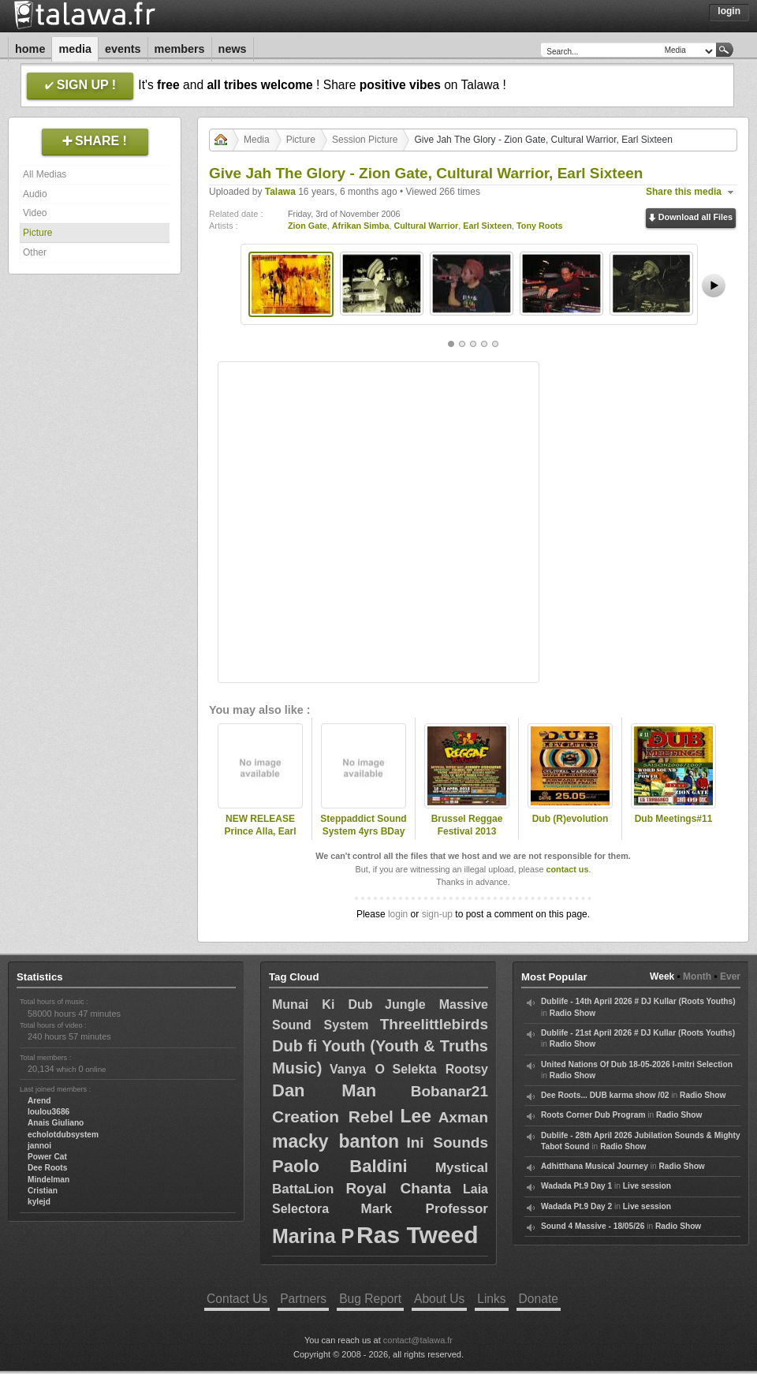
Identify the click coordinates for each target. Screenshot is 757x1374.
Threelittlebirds (434, 1024)
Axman (463, 1117)
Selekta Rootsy (439, 1069)
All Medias (44, 174)
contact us (567, 869)
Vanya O (357, 1069)
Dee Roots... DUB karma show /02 (605, 1095)
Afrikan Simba (361, 225)
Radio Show (572, 1013)
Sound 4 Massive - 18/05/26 (592, 1226)
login (398, 914)
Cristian (43, 1190)
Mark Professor (424, 1208)
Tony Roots (539, 225)
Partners (303, 1298)
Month (697, 976)
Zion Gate (307, 225)
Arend (39, 1100)
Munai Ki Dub (322, 1004)
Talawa (280, 191)
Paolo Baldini (340, 1166)
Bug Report (370, 1298)
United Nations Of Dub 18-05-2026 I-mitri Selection (637, 1064)
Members (180, 49)
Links (491, 1298)
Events (123, 49)
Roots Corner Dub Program (593, 1115)
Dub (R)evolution (570, 818)
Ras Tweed (417, 1235)
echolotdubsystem (63, 1134)
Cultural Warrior (425, 225)
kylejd (39, 1201)
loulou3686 (48, 1111)
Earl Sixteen (487, 225)
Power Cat (47, 1156)
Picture (37, 232)
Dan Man (324, 1090)
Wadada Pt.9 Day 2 (576, 1206)
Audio (35, 194)
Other (35, 252)
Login (729, 11)
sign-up (437, 914)
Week (662, 976)
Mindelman (48, 1179)
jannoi (39, 1145)
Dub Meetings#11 (674, 818)
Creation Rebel (332, 1116)
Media (74, 49)
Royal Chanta (398, 1188)
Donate (538, 1298)
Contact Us (237, 1298)
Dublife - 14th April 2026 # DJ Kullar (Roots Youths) (638, 1001)
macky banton (335, 1141)
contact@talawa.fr (418, 1340)
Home (30, 49)
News (232, 49)
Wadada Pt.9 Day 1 (576, 1186)
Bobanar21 (449, 1091)
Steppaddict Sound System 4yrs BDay (363, 825)
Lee (415, 1116)
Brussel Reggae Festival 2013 (467, 825)
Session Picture (364, 139)
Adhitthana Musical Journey (594, 1166)
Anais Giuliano (56, 1122)
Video (35, 212)
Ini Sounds (447, 1142)
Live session (647, 1186)
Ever (730, 976)
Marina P (313, 1236)
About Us (439, 1298)
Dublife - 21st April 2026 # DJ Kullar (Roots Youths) (638, 1033)
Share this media (684, 191)
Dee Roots (47, 1167)
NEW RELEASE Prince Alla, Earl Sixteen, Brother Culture (260, 838)
